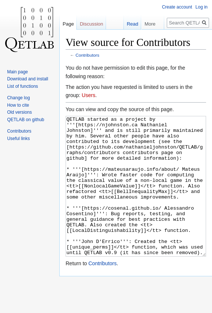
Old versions (19, 112)
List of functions (22, 86)
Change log (18, 97)
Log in (201, 7)
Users (89, 95)
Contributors (87, 55)
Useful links (18, 138)
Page (68, 24)
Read (129, 24)
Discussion (91, 24)
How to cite (18, 105)
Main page (17, 71)
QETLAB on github (25, 119)
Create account (177, 7)
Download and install (27, 78)
